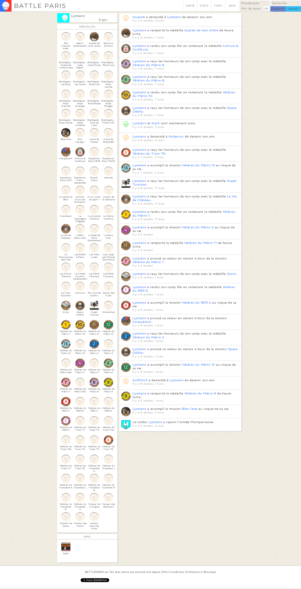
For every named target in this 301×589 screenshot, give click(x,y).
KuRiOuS (139, 380)
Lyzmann (78, 16)
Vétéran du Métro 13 (198, 165)
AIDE (232, 5)
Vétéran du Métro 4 (198, 227)
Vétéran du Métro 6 (148, 80)
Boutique (210, 572)
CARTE (190, 5)
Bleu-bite (189, 409)
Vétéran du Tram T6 (148, 153)
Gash (156, 123)
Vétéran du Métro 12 (198, 364)
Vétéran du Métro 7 (148, 262)
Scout (232, 274)
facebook (277, 8)
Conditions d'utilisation (185, 572)
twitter (293, 8)
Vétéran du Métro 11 (200, 243)
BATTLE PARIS (40, 5)
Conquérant (141, 322)
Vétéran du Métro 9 (200, 393)
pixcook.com (143, 572)
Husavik (138, 17)
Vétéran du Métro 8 (148, 65)
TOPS (218, 5)
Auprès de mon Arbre (201, 30)
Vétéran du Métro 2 (148, 337)
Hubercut (176, 136)
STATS (204, 5)
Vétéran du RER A (196, 302)
